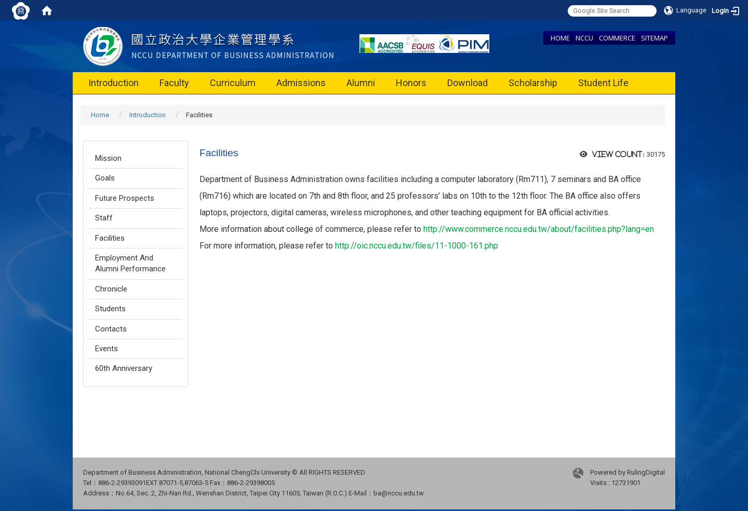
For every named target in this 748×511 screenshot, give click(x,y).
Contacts (111, 329)
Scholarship (533, 82)
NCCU (584, 38)
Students (110, 308)
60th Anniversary (123, 368)
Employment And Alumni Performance (130, 263)
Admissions (301, 82)
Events (106, 348)
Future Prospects (124, 198)
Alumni (360, 82)
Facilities (110, 238)
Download (467, 82)
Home (100, 115)
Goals (105, 178)
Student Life (603, 82)
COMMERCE (617, 38)
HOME (560, 38)
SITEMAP (654, 38)
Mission (108, 158)
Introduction (113, 82)
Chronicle (111, 289)
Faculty (174, 82)
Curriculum (233, 82)
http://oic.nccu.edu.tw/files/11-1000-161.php (416, 246)
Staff (104, 218)
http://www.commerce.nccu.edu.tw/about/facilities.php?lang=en (538, 229)
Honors (411, 82)
